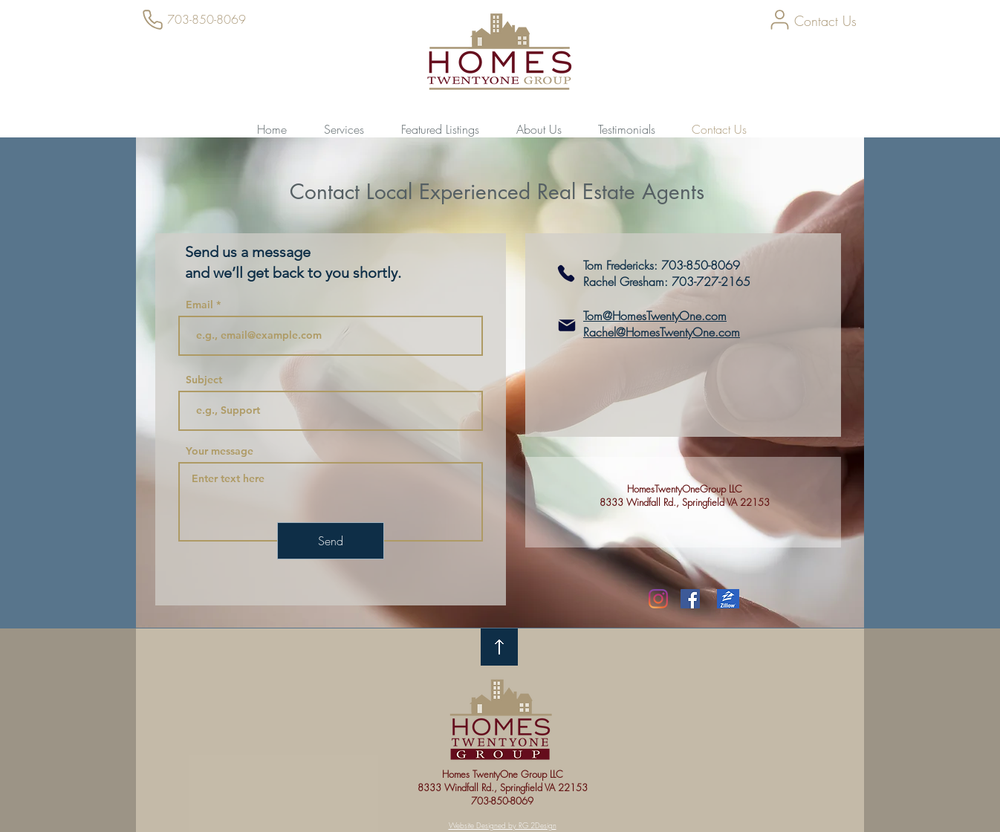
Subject (204, 379)
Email (199, 304)
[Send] (330, 540)
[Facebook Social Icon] (690, 598)
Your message (219, 451)
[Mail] (566, 325)
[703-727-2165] (566, 273)
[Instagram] (658, 598)
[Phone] (152, 19)
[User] (779, 19)
